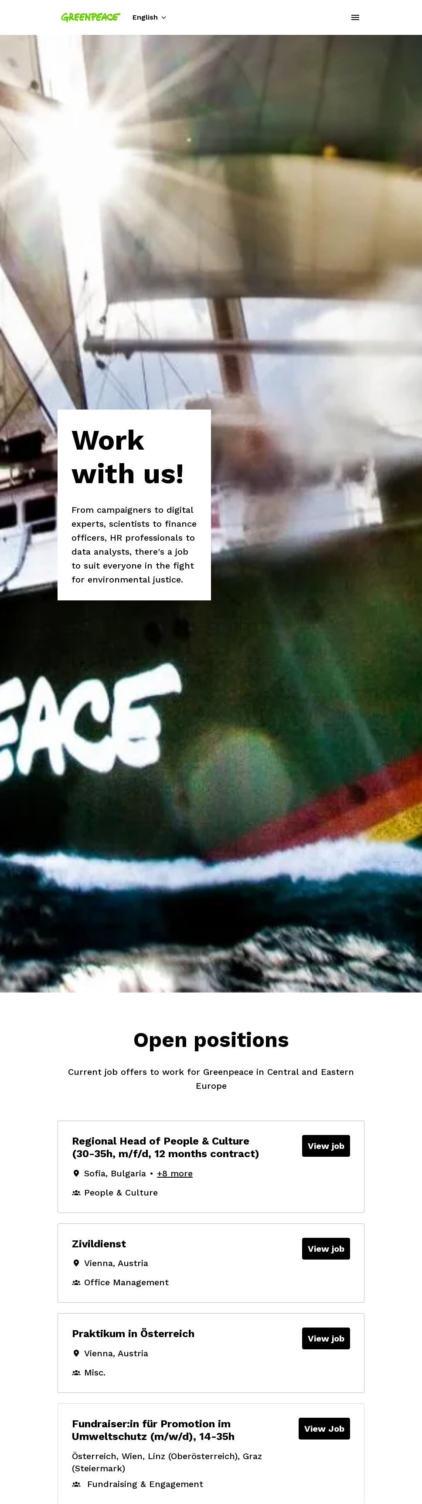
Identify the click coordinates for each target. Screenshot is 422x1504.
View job (326, 1146)
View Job (324, 1428)
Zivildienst (99, 1244)
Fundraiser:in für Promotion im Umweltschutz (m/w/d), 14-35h (153, 1430)
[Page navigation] (355, 17)
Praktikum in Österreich (133, 1334)
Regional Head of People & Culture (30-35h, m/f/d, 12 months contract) (165, 1147)
